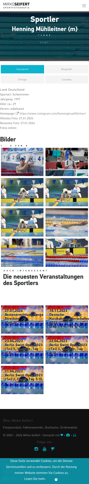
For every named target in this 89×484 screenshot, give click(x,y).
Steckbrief (22, 69)
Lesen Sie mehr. (35, 479)
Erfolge (22, 79)
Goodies (66, 79)
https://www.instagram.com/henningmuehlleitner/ (53, 113)
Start (44, 42)
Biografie (66, 69)
